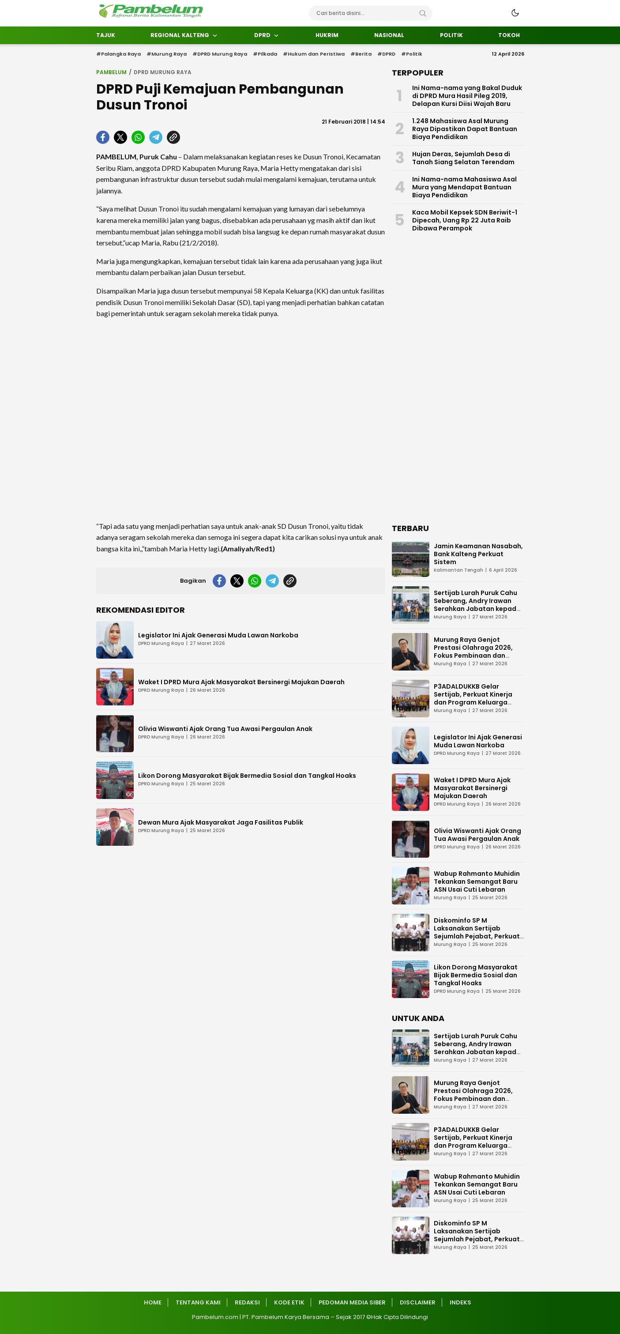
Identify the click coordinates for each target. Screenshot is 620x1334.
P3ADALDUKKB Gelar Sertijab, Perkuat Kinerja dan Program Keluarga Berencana (473, 698)
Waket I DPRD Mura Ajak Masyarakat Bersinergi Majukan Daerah (241, 682)
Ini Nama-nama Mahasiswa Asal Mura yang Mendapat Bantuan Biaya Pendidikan (464, 187)
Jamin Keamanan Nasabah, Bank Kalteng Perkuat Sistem (478, 554)
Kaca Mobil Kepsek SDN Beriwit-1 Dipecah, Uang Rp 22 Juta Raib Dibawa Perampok (464, 220)
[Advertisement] (240, 419)
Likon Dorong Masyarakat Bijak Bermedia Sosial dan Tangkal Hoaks (247, 775)
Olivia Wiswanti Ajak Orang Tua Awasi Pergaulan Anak (225, 728)
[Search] (422, 13)
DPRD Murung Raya (163, 72)
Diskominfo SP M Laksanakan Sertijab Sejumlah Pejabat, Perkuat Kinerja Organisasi (477, 932)
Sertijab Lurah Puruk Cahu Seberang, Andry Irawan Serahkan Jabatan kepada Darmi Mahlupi (477, 604)
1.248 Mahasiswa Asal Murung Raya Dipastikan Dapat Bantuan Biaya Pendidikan (464, 129)
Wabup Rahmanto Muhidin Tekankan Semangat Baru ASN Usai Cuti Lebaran (477, 881)
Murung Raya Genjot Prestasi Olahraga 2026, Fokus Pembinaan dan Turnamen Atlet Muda (473, 651)
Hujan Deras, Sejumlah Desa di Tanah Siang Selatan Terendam (463, 158)
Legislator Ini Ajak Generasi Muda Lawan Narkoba (218, 635)
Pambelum (111, 72)
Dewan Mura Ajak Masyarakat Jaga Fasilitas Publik (220, 822)
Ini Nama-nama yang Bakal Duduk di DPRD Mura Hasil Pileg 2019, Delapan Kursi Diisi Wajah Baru (467, 95)
